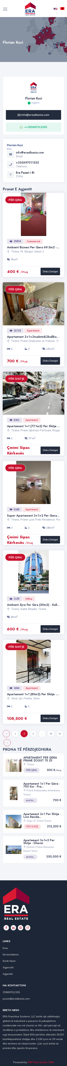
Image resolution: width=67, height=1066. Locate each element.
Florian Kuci (33, 98)
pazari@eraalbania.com (16, 998)
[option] (33, 214)
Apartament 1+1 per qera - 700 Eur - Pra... (41, 785)
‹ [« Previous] (6, 733)
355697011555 (11, 992)
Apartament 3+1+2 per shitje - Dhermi (38, 841)
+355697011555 (27, 163)
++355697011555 (35, 127)
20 (51, 733)
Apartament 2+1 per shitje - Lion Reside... (42, 815)
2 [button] (36, 322)
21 (60, 733)
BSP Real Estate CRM (41, 1062)
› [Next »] (7, 742)
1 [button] (33, 322)
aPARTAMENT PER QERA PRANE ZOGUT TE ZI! (40, 759)
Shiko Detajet (50, 271)
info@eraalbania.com (33, 115)
